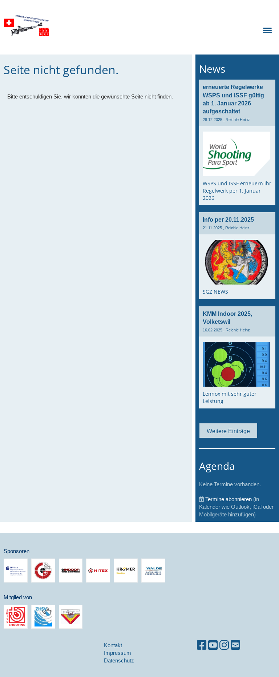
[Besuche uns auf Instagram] (224, 645)
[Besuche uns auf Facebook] (201, 645)
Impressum (117, 653)
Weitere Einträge (228, 431)
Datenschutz (119, 660)
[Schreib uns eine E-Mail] (235, 645)
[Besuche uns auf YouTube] (213, 645)
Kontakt (113, 645)
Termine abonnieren (228, 499)
